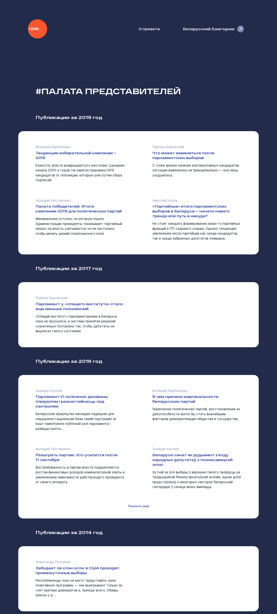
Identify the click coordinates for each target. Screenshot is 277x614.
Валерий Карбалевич (53, 147)
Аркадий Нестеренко (53, 200)
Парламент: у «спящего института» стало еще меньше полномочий (79, 306)
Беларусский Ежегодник (209, 29)
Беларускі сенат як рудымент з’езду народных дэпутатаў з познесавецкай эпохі (192, 460)
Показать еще (138, 506)
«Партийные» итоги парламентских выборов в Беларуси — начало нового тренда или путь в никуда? (190, 211)
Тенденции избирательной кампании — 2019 (76, 155)
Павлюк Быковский (168, 147)
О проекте (149, 29)
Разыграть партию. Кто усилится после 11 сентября (77, 457)
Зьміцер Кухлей (49, 391)
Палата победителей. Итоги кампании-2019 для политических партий (79, 208)
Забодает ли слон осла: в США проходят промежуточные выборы (77, 570)
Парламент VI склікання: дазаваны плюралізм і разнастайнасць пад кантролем (72, 401)
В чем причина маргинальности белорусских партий (185, 398)
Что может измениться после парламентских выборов (183, 155)
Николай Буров (165, 200)
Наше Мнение (37, 29)
